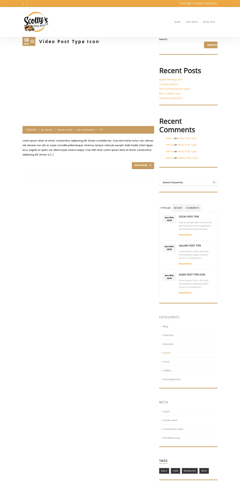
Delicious (168, 335)
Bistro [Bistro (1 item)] (164, 470)
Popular (166, 208)
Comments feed (173, 429)
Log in (166, 411)
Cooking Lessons (168, 84)
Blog (165, 326)
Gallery (167, 370)
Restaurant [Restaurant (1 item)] (190, 470)
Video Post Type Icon (70, 41)
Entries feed (170, 420)
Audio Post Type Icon (192, 274)
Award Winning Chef (171, 79)
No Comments (85, 129)
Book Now (208, 21)
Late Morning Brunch (171, 98)
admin (48, 129)
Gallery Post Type (188, 158)
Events (61, 129)
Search (163, 39)
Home (176, 21)
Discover (168, 344)
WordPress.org (171, 438)
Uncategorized (171, 379)
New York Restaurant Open (174, 89)
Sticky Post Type (187, 138)
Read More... (186, 234)
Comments (192, 208)
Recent (178, 208)
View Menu (191, 21)
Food (69, 129)
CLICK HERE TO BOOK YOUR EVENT (198, 3)
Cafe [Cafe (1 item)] (175, 470)
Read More (143, 165)
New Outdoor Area (169, 93)
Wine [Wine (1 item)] (204, 470)
